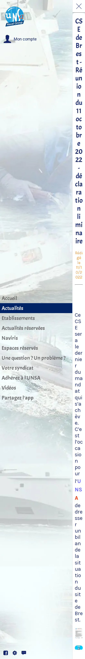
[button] (20, 39)
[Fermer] (79, 6)
